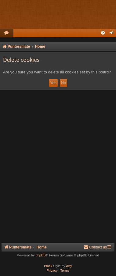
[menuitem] (6, 33)
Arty (69, 266)
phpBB (40, 255)
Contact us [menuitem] (95, 247)
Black (48, 266)
